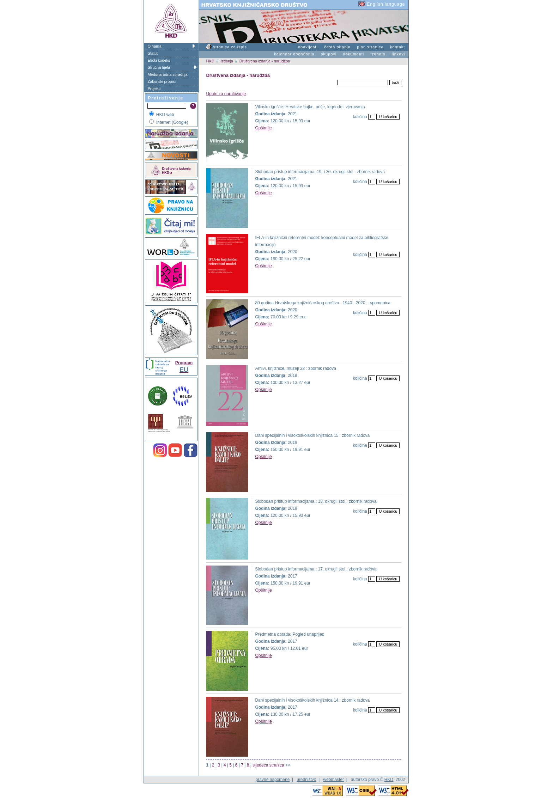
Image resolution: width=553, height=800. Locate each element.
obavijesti (308, 47)
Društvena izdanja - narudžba (264, 61)
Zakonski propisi (161, 81)
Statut (152, 53)
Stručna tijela (158, 67)
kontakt (397, 47)
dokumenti (353, 54)
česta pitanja (337, 47)
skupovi (328, 54)
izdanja (378, 54)
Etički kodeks (158, 60)
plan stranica (370, 47)
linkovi (398, 54)
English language (381, 4)
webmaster (333, 779)
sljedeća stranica (268, 765)
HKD (210, 61)
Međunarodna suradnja (167, 74)
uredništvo (306, 779)
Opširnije (263, 128)
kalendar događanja (294, 54)
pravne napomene (273, 779)
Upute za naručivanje (226, 93)
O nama (154, 46)
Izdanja (226, 61)
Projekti (153, 88)
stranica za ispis (226, 47)
